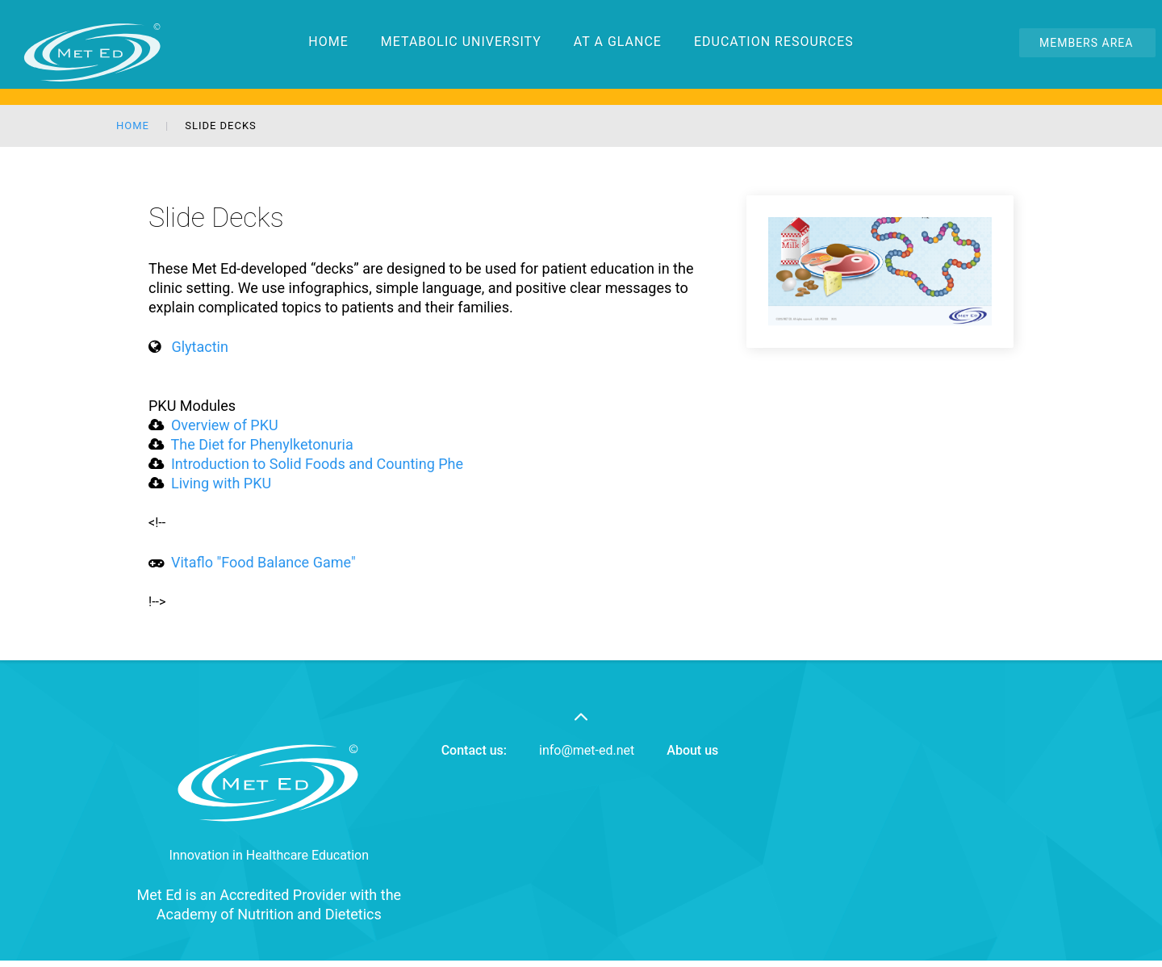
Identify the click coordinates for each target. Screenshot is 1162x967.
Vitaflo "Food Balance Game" (263, 562)
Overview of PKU (224, 425)
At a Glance (618, 12)
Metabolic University (461, 12)
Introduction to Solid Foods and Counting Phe (315, 463)
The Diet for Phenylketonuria (262, 444)
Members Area (1086, 42)
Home (328, 12)
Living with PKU (219, 483)
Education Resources (774, 12)
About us (692, 750)
